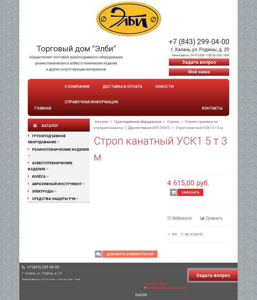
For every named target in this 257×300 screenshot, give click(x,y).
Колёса (39, 176)
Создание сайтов (155, 283)
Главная (42, 108)
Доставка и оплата (122, 86)
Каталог (102, 122)
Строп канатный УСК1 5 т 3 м (199, 128)
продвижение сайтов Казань (167, 287)
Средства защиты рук (53, 199)
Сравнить (211, 218)
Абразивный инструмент (57, 184)
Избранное (179, 218)
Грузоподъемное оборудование (137, 122)
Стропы (173, 122)
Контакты (212, 108)
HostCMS (141, 294)
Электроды (42, 191)
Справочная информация (91, 102)
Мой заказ (199, 71)
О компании (77, 86)
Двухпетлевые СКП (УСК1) (149, 128)
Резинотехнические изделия (60, 149)
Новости (164, 86)
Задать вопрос (199, 62)
